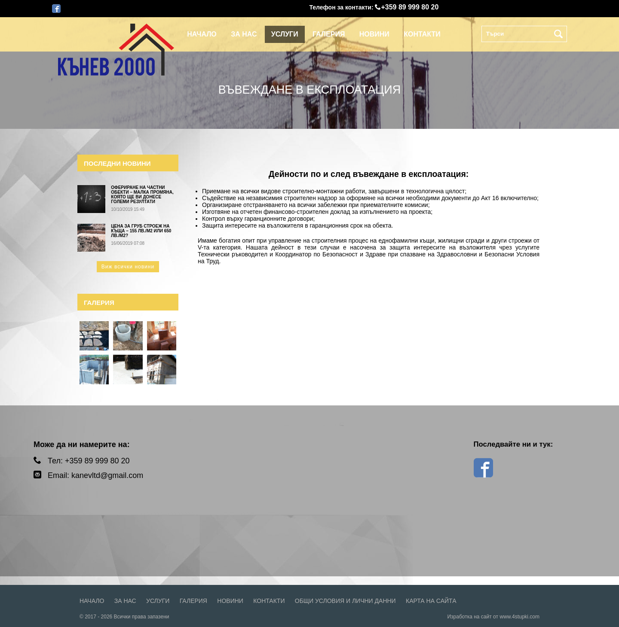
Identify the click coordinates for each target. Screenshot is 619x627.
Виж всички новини (127, 267)
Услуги (284, 34)
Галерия (329, 34)
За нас (244, 34)
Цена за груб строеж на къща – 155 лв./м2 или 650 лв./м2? (141, 231)
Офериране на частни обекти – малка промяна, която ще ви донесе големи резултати (142, 194)
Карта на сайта (431, 600)
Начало (202, 34)
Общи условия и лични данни (345, 600)
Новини (374, 34)
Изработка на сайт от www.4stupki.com (493, 617)
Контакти (422, 34)
